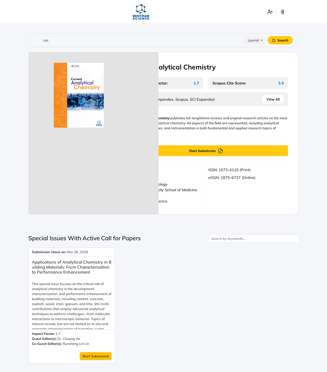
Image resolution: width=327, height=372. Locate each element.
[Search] (162, 40)
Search (280, 40)
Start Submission (206, 150)
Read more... (134, 138)
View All (273, 99)
